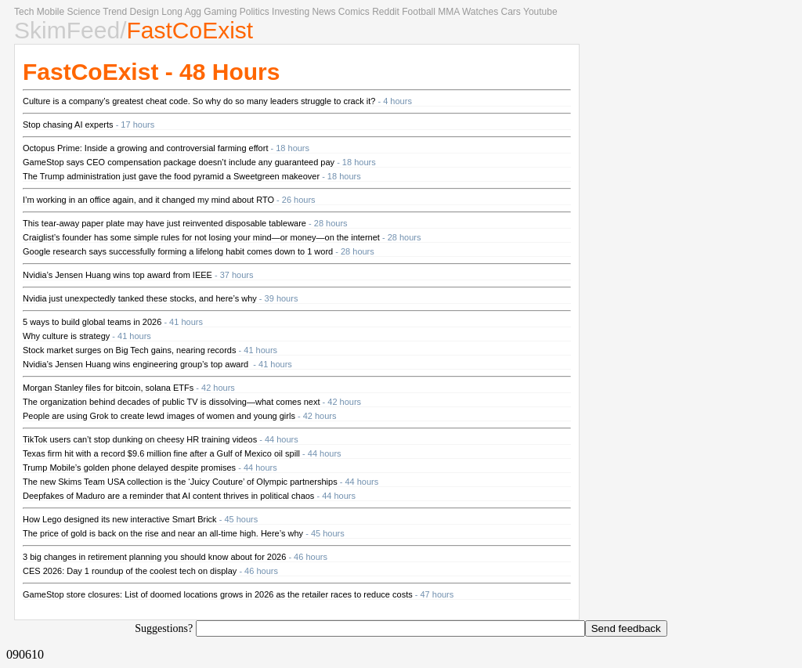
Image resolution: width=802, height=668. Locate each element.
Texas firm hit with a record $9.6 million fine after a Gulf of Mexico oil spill (161, 453)
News (323, 11)
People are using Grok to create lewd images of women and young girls (159, 416)
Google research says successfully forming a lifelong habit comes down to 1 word (178, 251)
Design (144, 11)
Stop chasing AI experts (68, 124)
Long (171, 11)
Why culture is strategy (66, 336)
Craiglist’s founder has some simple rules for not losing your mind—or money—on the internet (201, 237)
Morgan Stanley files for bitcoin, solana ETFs (108, 387)
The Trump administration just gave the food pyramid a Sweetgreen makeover (171, 176)
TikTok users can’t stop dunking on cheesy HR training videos (140, 439)
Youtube (540, 11)
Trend (115, 11)
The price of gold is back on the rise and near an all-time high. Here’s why (163, 533)
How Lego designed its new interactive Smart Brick (120, 519)
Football (418, 11)
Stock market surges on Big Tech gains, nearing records (130, 350)
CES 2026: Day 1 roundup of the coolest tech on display (130, 571)
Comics (354, 11)
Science (83, 11)
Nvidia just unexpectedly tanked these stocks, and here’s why (140, 298)
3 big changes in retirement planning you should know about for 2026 (154, 556)
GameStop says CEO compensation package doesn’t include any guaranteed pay (178, 162)
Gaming (220, 11)
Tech (24, 11)
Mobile (50, 11)
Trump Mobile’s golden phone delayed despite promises (129, 467)
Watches (480, 11)
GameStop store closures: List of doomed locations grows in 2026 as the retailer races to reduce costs (218, 594)
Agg (193, 11)
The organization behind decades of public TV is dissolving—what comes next (171, 401)
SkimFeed (67, 30)
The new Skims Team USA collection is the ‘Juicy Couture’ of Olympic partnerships (180, 481)
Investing (290, 11)
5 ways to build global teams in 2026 (92, 322)
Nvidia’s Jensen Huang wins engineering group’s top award (137, 364)
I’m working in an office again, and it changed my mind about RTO (148, 199)
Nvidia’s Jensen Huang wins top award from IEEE (117, 275)
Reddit (385, 11)
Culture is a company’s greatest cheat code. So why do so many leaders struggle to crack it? (199, 101)
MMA (448, 11)
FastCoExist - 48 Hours (151, 72)
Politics (254, 11)
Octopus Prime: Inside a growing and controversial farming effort (145, 148)
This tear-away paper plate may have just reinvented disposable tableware (164, 223)
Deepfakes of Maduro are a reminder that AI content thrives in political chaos (168, 495)
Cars (511, 11)
